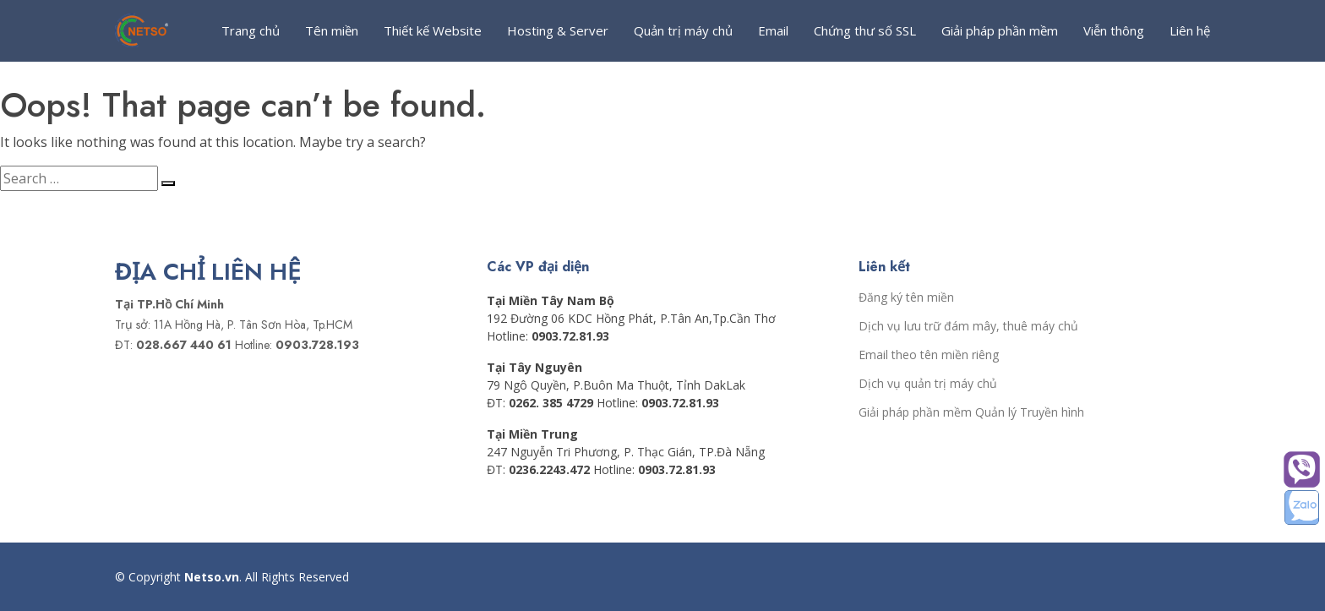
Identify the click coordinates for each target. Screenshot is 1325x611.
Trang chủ (250, 30)
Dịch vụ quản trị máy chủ (928, 384)
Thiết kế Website (433, 30)
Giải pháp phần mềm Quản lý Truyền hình (971, 412)
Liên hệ (1190, 30)
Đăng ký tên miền (906, 297)
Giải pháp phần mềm (999, 30)
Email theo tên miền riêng (929, 355)
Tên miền (331, 30)
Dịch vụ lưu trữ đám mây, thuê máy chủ (968, 326)
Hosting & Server (557, 30)
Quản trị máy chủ (683, 30)
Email (773, 30)
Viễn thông (1113, 30)
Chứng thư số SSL (865, 30)
